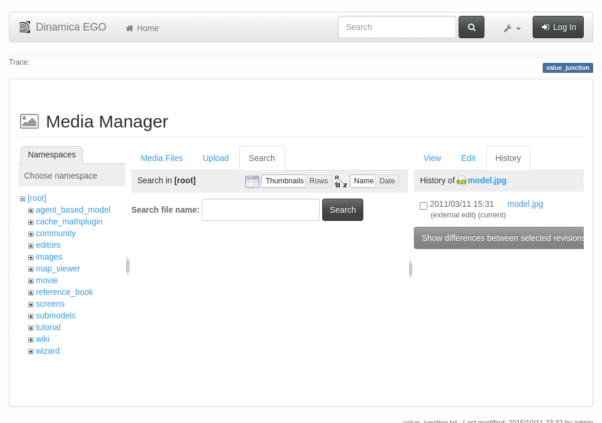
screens (50, 303)
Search (262, 158)
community (56, 233)
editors (48, 245)
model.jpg (486, 180)
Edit (468, 158)
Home (141, 28)
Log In (558, 27)
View (432, 158)
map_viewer (58, 268)
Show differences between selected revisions (504, 238)
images (49, 256)
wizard (47, 350)
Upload (216, 158)
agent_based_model (73, 209)
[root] (37, 198)
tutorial (48, 327)
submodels (56, 315)
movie (47, 280)
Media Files (162, 158)
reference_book (64, 292)
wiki (42, 339)
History (508, 158)
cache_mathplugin (69, 221)
